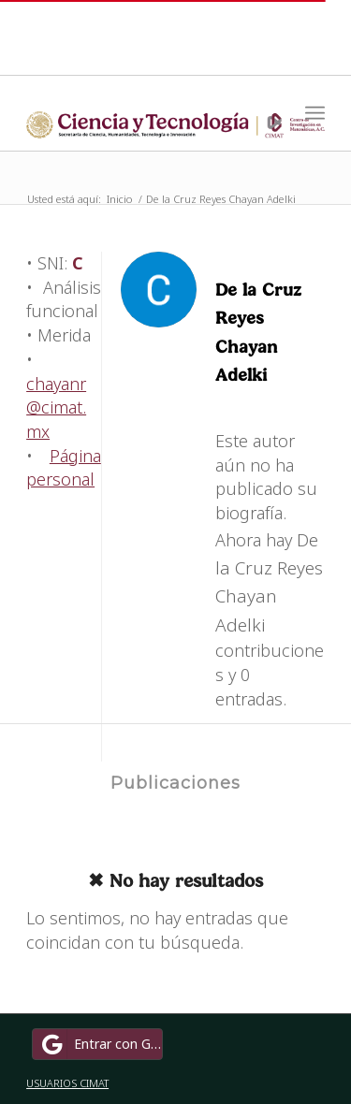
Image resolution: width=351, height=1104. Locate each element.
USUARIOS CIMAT (67, 1083)
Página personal (63, 467)
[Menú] (315, 113)
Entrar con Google (100, 1044)
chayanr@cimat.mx (56, 407)
